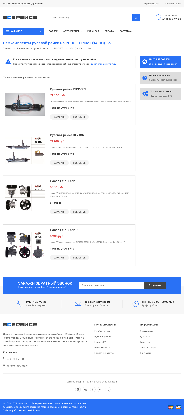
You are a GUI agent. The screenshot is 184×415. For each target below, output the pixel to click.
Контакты (145, 353)
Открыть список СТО (161, 96)
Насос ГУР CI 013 (62, 181)
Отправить (155, 285)
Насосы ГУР (100, 342)
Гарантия (93, 31)
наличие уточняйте (62, 108)
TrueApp (37, 410)
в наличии (56, 202)
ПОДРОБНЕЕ (79, 117)
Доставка (125, 31)
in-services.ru (24, 403)
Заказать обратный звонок (163, 80)
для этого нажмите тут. (103, 64)
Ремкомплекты (102, 347)
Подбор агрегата (103, 331)
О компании (146, 331)
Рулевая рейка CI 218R (67, 135)
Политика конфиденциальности (101, 382)
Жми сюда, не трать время (163, 64)
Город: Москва (151, 3)
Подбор (53, 31)
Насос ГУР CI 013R (64, 230)
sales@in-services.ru (15, 365)
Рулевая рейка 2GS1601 (68, 89)
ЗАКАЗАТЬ (59, 117)
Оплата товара (148, 347)
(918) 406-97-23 (13, 358)
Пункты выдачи (173, 3)
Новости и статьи (104, 353)
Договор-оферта (75, 382)
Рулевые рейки (102, 336)
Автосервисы (72, 31)
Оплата (109, 31)
